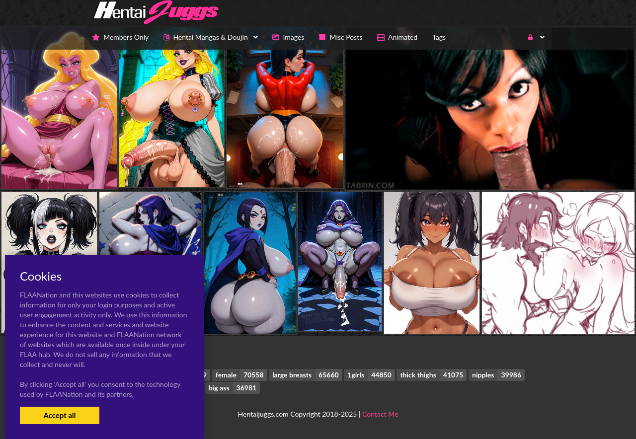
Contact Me (380, 414)
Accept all (59, 415)
